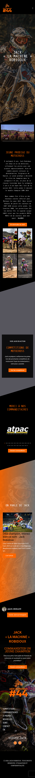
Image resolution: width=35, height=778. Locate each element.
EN (4, 729)
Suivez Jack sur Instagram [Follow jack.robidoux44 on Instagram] (17, 615)
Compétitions (9, 709)
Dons (5, 723)
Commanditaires (10, 712)
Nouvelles (7, 719)
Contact (6, 726)
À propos (7, 716)
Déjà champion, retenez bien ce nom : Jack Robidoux (16, 537)
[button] (9, 445)
